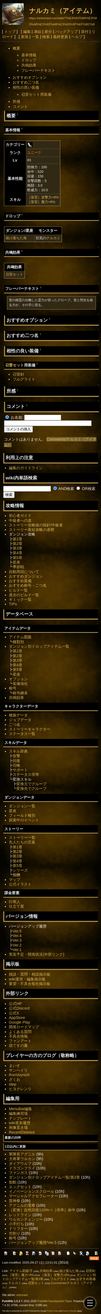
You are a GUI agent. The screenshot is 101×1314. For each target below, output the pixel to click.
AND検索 (63, 488)
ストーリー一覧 (22, 837)
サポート (20, 770)
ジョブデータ (20, 720)
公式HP (15, 1003)
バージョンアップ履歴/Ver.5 (33, 1242)
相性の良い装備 (26, 87)
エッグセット (20, 1187)
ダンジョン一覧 (22, 806)
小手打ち (16, 1224)
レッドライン (20, 1215)
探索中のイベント (24, 820)
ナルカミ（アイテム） (62, 10)
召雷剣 (18, 374)
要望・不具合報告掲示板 (29, 984)
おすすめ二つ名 (26, 82)
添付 (85, 31)
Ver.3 (17, 940)
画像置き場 (18, 1127)
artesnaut (22, 1295)
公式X (14, 1013)
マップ (14, 879)
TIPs (13, 604)
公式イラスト (20, 884)
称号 (12, 688)
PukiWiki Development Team (54, 1301)
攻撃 (16, 756)
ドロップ (28, 60)
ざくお (14, 1079)
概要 (16, 48)
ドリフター (18, 1228)
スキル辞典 (18, 751)
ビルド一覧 (18, 590)
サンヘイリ (18, 1070)
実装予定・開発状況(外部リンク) (36, 954)
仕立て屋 (16, 906)
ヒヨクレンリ (20, 1089)
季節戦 (18, 567)
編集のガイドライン (26, 468)
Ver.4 (17, 936)
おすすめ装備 (20, 581)
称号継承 (20, 693)
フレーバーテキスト (38, 70)
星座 (16, 562)
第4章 (17, 553)
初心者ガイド (20, 515)
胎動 (12, 1182)
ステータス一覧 (22, 734)
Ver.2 (17, 945)
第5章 (17, 557)
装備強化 (20, 683)
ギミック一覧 (20, 599)
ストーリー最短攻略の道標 (31, 529)
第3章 (17, 548)
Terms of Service (70, 1311)
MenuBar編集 (20, 1109)
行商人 (14, 902)
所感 (16, 101)
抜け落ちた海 (16, 238)
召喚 (16, 765)
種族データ (18, 715)
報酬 (16, 875)
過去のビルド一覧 (24, 595)
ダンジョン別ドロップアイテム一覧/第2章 (44, 1177)
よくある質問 (20, 1032)
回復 (16, 761)
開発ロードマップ (24, 1027)
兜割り (14, 1233)
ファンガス (18, 1173)
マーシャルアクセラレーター (33, 1196)
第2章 (17, 543)
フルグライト (24, 379)
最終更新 (60, 37)
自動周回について (24, 571)
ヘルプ (77, 37)
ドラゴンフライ (22, 1168)
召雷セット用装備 (36, 94)
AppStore (17, 1017)
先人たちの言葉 (22, 842)
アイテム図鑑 (20, 637)
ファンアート (20, 1041)
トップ (10, 31)
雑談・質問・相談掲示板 (29, 974)
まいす (14, 1065)
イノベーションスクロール (31, 1191)
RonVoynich (19, 1075)
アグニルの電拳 (22, 1205)
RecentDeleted (21, 1132)
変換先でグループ (31, 788)
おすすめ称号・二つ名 (28, 585)
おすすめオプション (30, 77)
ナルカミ (53, 238)
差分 (48, 31)
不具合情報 (18, 1036)
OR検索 (85, 488)
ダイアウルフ (20, 1163)
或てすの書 (18, 1045)
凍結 (37, 31)
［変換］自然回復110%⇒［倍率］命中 (42, 1210)
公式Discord (19, 1008)
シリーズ (20, 870)
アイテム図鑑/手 (21, 1270)
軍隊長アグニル (22, 1154)
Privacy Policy (53, 1311)
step (12, 1084)
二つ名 (14, 724)
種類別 (18, 642)
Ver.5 (17, 931)
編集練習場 (18, 1113)
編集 (27, 31)
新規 (25, 37)
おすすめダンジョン (26, 576)
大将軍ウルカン (22, 1159)
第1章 (17, 539)
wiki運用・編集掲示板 (27, 979)
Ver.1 (17, 950)
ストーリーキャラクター (29, 729)
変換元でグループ (31, 784)
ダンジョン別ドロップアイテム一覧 (39, 646)
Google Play (19, 1022)
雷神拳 (14, 1201)
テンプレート (20, 1118)
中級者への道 (20, 520)
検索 (46, 37)
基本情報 (28, 55)
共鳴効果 (28, 65)
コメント (20, 106)
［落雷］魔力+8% (41, 202)
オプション (18, 679)
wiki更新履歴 (19, 1123)
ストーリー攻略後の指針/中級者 (36, 525)
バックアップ (66, 31)
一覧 (35, 37)
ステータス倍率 (26, 774)
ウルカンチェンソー (26, 1219)
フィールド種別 (22, 815)
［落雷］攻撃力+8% (43, 197)
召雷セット (14, 274)
